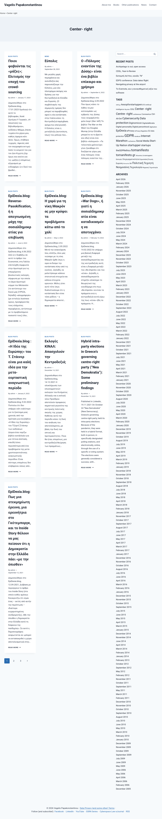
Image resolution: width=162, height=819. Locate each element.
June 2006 (121, 770)
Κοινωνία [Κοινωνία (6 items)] (126, 163)
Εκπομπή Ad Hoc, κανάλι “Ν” (129, 76)
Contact (152, 5)
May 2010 (120, 728)
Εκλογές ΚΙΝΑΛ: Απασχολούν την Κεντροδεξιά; (55, 351)
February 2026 (122, 183)
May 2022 (120, 323)
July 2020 (120, 402)
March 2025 (121, 209)
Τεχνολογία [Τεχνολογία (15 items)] (136, 167)
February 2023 (122, 289)
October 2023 (122, 262)
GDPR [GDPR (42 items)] (129, 136)
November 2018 (123, 474)
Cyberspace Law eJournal (112, 811)
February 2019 (122, 463)
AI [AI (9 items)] (144, 105)
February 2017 (122, 550)
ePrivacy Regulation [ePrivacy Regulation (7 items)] (141, 131)
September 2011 (123, 686)
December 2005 (123, 789)
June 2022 (121, 319)
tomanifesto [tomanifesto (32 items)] (140, 150)
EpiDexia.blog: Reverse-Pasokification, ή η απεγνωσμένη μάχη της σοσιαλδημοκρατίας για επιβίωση (19, 216)
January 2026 (122, 187)
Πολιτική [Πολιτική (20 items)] (137, 163)
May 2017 (120, 539)
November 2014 (123, 637)
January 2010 (122, 739)
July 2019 (120, 444)
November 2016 (123, 561)
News (144, 5)
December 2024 (123, 221)
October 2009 (122, 751)
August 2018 (122, 486)
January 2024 (122, 251)
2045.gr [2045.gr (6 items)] (118, 105)
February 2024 (122, 247)
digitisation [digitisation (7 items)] (153, 127)
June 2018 (121, 493)
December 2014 (123, 633)
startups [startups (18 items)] (146, 145)
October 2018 (122, 478)
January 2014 (122, 656)
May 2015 (120, 618)
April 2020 (120, 414)
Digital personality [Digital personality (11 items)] (124, 127)
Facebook (59, 811)
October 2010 (122, 709)
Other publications (130, 5)
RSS (128, 811)
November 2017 (123, 516)
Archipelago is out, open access (130, 66)
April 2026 (120, 179)
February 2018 (122, 508)
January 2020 (122, 425)
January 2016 (122, 592)
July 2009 (120, 758)
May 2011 (120, 690)
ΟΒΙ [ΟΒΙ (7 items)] (130, 163)
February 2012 (122, 675)
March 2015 (121, 626)
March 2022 (121, 331)
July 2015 (120, 611)
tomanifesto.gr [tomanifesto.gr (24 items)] (125, 155)
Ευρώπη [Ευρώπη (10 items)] (119, 163)
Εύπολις (51, 61)
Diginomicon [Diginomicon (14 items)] (135, 123)
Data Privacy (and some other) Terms (97, 808)
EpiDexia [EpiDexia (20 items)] (121, 130)
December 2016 (123, 558)
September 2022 (123, 308)
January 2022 (122, 338)
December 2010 (123, 701)
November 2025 (123, 190)
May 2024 (120, 240)
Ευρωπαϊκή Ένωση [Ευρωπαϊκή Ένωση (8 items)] (146, 159)
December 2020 (123, 383)
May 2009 (120, 766)
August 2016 (122, 569)
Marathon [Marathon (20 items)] (122, 140)
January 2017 (122, 554)
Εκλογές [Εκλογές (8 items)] (119, 159)
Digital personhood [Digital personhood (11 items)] (140, 127)
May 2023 (120, 278)
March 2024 (121, 243)
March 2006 (121, 781)
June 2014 (121, 641)
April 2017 (120, 542)
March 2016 (121, 584)
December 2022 (123, 296)
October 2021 (122, 349)
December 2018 (123, 471)
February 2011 (122, 698)
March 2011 (121, 694)
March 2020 (121, 418)
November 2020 (123, 387)
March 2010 (121, 732)
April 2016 (120, 580)
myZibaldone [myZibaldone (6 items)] (132, 141)
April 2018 (120, 501)
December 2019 (123, 429)
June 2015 (121, 614)
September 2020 (123, 395)
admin (12, 98)
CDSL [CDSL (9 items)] (132, 109)
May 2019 (120, 452)
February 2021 (122, 376)
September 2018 (123, 482)
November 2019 (123, 433)
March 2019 (121, 459)
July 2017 (120, 531)
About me (106, 5)
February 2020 (122, 421)
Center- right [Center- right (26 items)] (143, 109)
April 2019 (120, 455)
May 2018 (120, 497)
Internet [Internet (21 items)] (145, 135)
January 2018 (122, 512)
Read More (14, 176)
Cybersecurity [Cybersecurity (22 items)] (131, 118)
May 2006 (120, 773)
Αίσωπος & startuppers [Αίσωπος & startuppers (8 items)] (144, 155)
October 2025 (122, 194)
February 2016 (122, 588)
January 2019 (122, 467)
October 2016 (122, 565)
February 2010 (122, 736)
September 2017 (123, 524)
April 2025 (120, 206)
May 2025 (120, 202)
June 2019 (121, 448)
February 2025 (122, 213)
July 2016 (120, 573)
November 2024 (123, 224)
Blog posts (13, 56)
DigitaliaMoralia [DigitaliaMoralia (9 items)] (148, 123)
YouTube (80, 811)
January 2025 (122, 217)
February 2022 (122, 334)
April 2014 (120, 645)
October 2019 (122, 437)
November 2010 (123, 705)
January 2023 (122, 293)
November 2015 (123, 599)
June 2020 (121, 406)
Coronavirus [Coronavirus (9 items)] (146, 114)
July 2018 (120, 490)
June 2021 (121, 361)
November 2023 (123, 259)
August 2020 (122, 399)
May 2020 (120, 410)
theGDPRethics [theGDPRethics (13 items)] (123, 150)
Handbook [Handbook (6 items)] (137, 136)
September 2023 (123, 266)
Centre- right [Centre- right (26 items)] (124, 114)
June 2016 (121, 577)
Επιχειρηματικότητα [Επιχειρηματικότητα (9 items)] (131, 159)
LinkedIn (70, 811)
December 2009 (123, 743)
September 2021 (123, 353)
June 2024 (121, 236)
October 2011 (122, 683)
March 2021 (121, 372)
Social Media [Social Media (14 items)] (142, 141)
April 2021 (120, 368)
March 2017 (121, 546)
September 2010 (123, 713)
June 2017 (121, 535)
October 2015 (122, 603)
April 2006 (120, 777)
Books (116, 5)
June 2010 (121, 724)
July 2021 (120, 357)
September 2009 (123, 755)
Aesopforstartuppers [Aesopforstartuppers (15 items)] (132, 104)
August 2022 (122, 312)
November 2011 (123, 679)
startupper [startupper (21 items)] (134, 145)
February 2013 (122, 660)
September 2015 (123, 607)
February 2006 (122, 785)
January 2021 (122, 380)
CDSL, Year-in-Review (126, 71)
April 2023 (120, 281)
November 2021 (123, 346)
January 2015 (122, 630)
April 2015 (120, 622)
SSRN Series (92, 811)
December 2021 (123, 342)
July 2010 (120, 720)
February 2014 (122, 652)
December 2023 (123, 255)
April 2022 (120, 327)
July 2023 (120, 270)
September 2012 (123, 667)
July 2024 (120, 232)
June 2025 (121, 198)
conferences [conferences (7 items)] (137, 114)
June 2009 (121, 762)
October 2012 (122, 664)
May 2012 (120, 671)
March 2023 (121, 285)
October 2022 (122, 304)
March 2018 (121, 505)
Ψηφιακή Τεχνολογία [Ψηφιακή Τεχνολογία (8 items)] (150, 167)
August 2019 (122, 440)
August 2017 (122, 527)
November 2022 (123, 300)
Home (2, 13)
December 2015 (123, 596)
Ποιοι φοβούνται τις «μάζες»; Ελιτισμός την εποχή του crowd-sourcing (19, 76)
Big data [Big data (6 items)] (127, 109)
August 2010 (122, 717)
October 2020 (122, 391)
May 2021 (120, 365)
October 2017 (122, 520)
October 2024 (122, 228)
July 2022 (120, 315)
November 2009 (123, 747)
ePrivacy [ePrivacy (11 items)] (130, 131)
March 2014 (121, 649)
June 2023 (121, 274)
